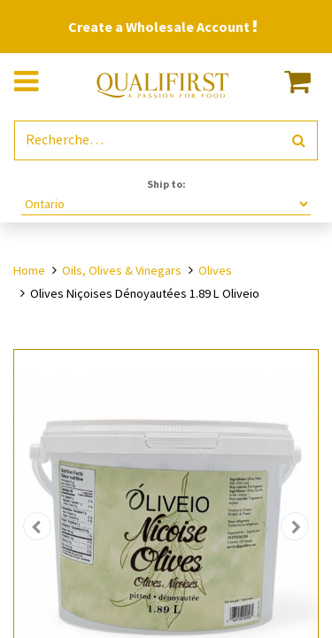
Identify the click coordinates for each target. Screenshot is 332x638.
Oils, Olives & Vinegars (121, 270)
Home (29, 270)
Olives (215, 270)
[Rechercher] (299, 140)
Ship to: (166, 184)
